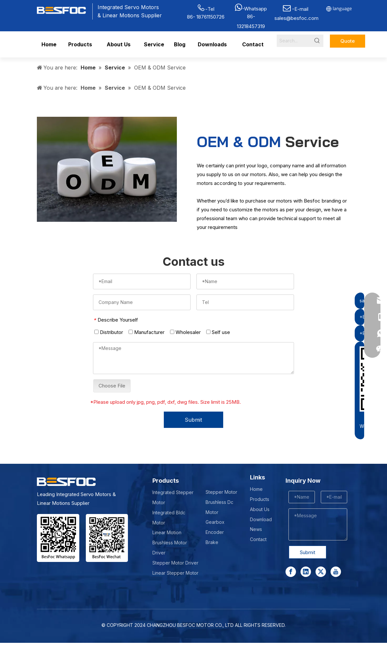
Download (261, 519)
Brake (212, 542)
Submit (193, 419)
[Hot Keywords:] (317, 41)
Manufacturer (146, 332)
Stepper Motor (221, 492)
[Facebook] (291, 572)
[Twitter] (321, 572)
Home (256, 489)
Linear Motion (166, 532)
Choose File (112, 386)
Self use (218, 332)
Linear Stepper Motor (175, 573)
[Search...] (294, 41)
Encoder (215, 532)
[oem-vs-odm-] (107, 169)
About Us (260, 509)
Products (259, 499)
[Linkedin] (306, 572)
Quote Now (347, 43)
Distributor (108, 332)
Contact (258, 539)
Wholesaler (185, 332)
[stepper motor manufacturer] (58, 538)
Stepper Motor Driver (175, 563)
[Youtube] (336, 572)
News (256, 529)
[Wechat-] (107, 538)
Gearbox (215, 522)
